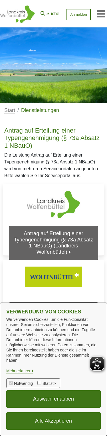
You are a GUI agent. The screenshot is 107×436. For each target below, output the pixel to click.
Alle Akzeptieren (53, 421)
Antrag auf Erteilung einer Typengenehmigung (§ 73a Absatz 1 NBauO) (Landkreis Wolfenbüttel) (53, 243)
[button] (50, 12)
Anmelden (78, 14)
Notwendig (23, 383)
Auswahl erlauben (53, 399)
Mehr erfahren (18, 371)
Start (9, 110)
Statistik (49, 383)
